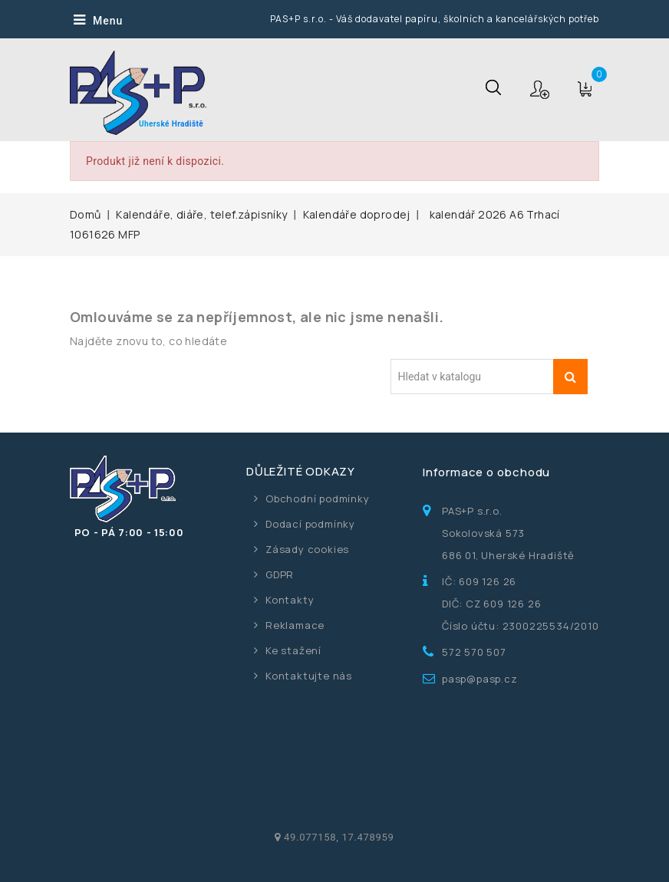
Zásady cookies (307, 549)
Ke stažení (293, 650)
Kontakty (289, 600)
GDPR (279, 574)
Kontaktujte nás (308, 676)
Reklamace (295, 625)
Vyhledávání (570, 376)
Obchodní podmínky (317, 498)
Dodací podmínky (310, 524)
